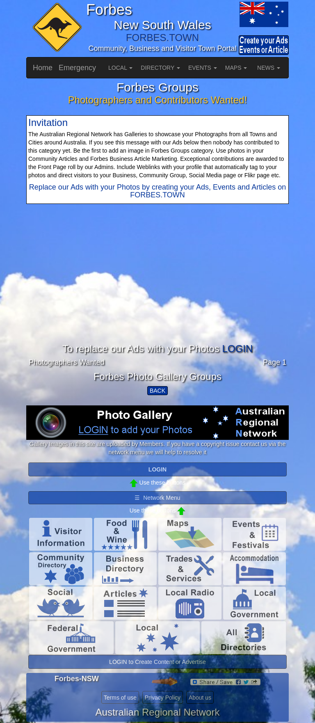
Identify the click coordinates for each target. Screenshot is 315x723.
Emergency (77, 68)
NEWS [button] (268, 67)
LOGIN (237, 348)
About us (200, 697)
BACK (157, 390)
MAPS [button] (236, 67)
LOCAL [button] (120, 67)
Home (42, 68)
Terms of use (120, 697)
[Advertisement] (157, 286)
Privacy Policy (162, 697)
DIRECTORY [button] (160, 67)
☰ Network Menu (157, 497)
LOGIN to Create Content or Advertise (157, 662)
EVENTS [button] (202, 67)
